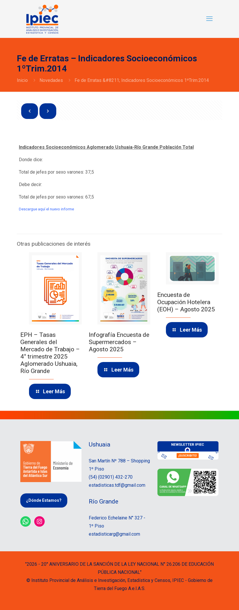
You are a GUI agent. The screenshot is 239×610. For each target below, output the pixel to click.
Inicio (22, 80)
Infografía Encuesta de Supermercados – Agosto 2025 (119, 342)
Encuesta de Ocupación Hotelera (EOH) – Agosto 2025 (186, 302)
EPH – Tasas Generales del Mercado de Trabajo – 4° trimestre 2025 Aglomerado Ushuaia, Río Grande (50, 352)
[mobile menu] (209, 19)
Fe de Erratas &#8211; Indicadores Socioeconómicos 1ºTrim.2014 (142, 80)
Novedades (51, 80)
